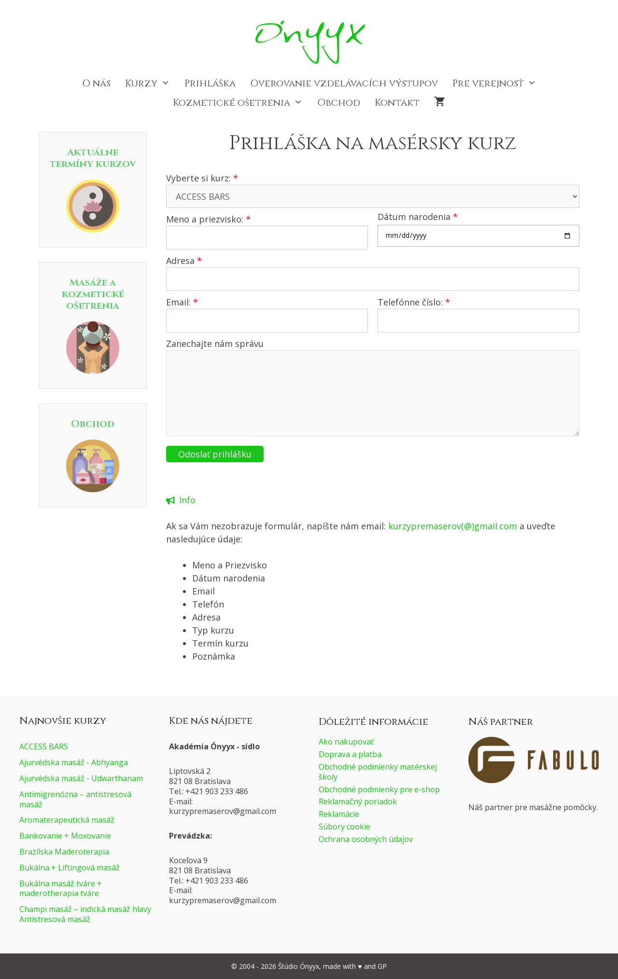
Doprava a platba (350, 754)
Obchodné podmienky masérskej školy (378, 771)
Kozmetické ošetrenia (241, 102)
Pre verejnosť (498, 83)
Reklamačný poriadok (358, 801)
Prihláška (210, 83)
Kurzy (151, 83)
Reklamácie (339, 814)
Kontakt (397, 102)
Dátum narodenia (418, 216)
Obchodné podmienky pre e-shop (379, 789)
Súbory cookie (344, 826)
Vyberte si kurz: (202, 178)
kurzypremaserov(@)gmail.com (452, 526)
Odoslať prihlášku (215, 454)
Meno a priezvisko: (208, 219)
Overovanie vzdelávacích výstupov (344, 83)
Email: (182, 302)
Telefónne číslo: (414, 302)
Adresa (184, 260)
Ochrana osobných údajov (366, 839)
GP (382, 966)
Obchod (338, 102)
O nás (96, 83)
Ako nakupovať (346, 741)
